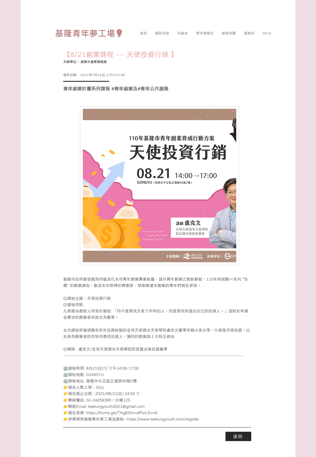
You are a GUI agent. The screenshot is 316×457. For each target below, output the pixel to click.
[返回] (238, 436)
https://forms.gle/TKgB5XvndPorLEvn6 (121, 413)
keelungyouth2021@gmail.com (116, 407)
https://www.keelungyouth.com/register (163, 419)
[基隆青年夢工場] (89, 33)
